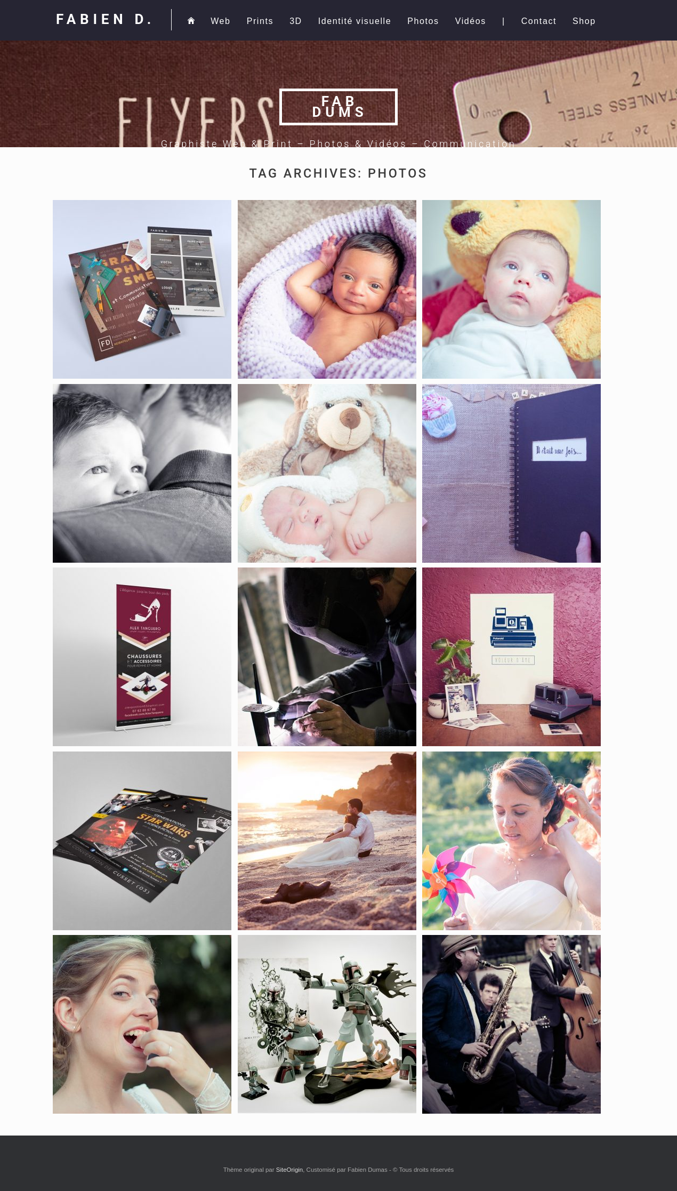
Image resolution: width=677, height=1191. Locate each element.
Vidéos (470, 21)
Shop (584, 21)
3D (295, 21)
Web (220, 21)
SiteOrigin (289, 1169)
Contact (539, 21)
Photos (423, 21)
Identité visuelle (355, 21)
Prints (260, 21)
